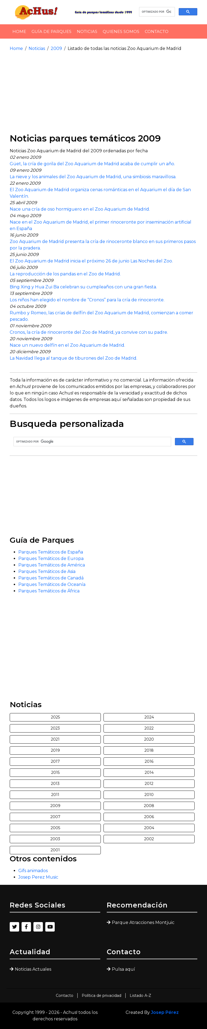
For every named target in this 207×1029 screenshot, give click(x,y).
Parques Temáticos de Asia (46, 571)
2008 (149, 805)
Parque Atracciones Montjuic (143, 922)
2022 (149, 728)
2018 (149, 750)
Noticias (87, 31)
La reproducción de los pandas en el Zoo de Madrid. (65, 273)
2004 (149, 827)
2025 (55, 717)
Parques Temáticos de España (50, 552)
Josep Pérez (165, 1012)
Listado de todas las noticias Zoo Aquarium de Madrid (124, 48)
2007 (55, 816)
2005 (55, 827)
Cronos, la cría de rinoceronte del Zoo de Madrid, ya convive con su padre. (89, 332)
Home (19, 31)
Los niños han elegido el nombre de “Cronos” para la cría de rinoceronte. (87, 299)
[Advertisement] (103, 92)
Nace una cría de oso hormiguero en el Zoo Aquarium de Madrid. (80, 209)
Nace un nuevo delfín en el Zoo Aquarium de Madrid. (67, 345)
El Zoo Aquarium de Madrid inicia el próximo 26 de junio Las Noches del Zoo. (91, 261)
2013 (55, 783)
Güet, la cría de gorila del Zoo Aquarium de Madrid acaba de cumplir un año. (92, 163)
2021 (55, 739)
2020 (149, 739)
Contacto (156, 31)
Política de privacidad (101, 995)
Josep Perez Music (38, 877)
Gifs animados (33, 870)
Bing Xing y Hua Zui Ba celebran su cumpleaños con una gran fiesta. (83, 286)
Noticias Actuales (33, 969)
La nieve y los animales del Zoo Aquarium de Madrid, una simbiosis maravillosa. (93, 176)
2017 (55, 761)
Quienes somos (121, 31)
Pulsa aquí (123, 969)
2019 (55, 750)
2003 (55, 838)
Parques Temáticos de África (49, 590)
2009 (56, 48)
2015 (55, 772)
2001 (55, 850)
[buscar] (156, 12)
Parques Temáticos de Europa (51, 558)
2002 (149, 838)
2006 (149, 816)
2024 (149, 717)
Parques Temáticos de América (51, 565)
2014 (149, 772)
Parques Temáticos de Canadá (51, 578)
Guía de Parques (51, 31)
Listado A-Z (140, 995)
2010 (149, 794)
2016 (149, 761)
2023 (55, 728)
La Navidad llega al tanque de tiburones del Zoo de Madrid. (73, 358)
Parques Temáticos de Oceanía (51, 584)
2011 (55, 794)
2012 (149, 783)
